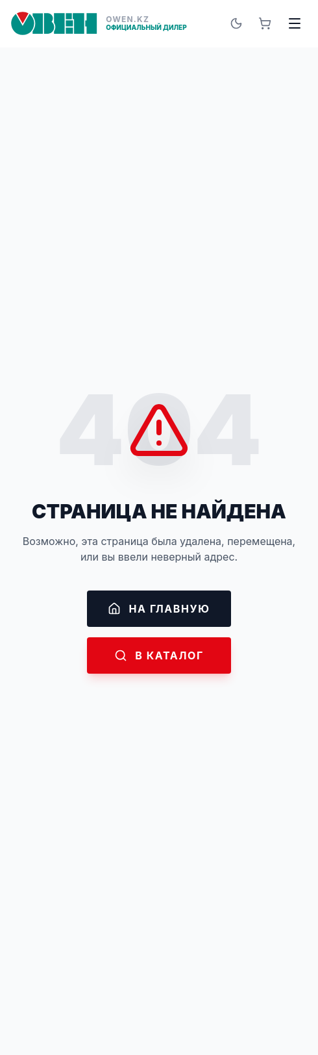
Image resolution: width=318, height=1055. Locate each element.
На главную (159, 608)
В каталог (159, 655)
